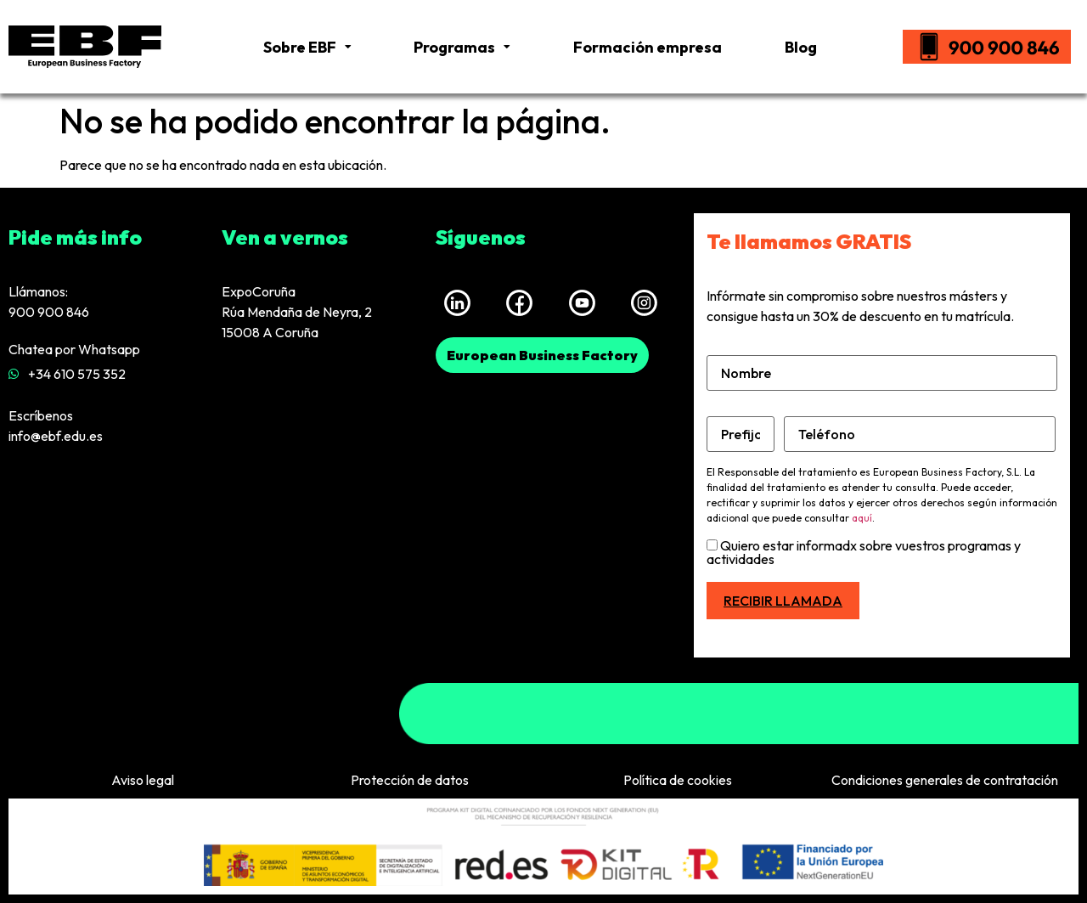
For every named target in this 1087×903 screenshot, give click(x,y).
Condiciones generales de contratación (944, 779)
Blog (801, 47)
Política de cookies (677, 779)
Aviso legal (142, 779)
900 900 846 (48, 311)
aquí (862, 517)
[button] (542, 355)
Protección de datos (410, 779)
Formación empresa (647, 47)
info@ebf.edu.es (55, 435)
